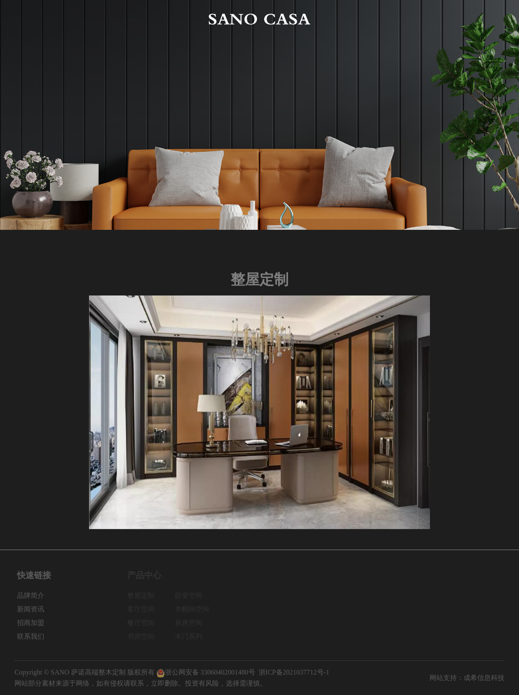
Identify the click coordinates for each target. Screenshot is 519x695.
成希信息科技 (484, 677)
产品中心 (127, 19)
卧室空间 (191, 595)
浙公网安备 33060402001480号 (205, 672)
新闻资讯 (391, 19)
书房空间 (143, 636)
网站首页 (28, 19)
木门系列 (191, 636)
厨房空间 (191, 622)
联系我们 (491, 19)
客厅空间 (143, 609)
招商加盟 (441, 19)
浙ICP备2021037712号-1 (294, 672)
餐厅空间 (143, 622)
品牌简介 (78, 19)
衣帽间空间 (195, 609)
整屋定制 (143, 595)
